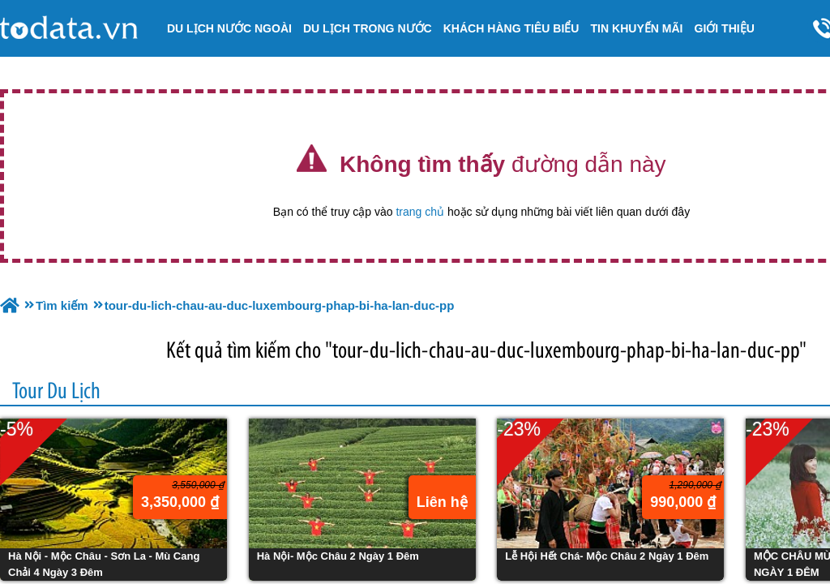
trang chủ (420, 211)
